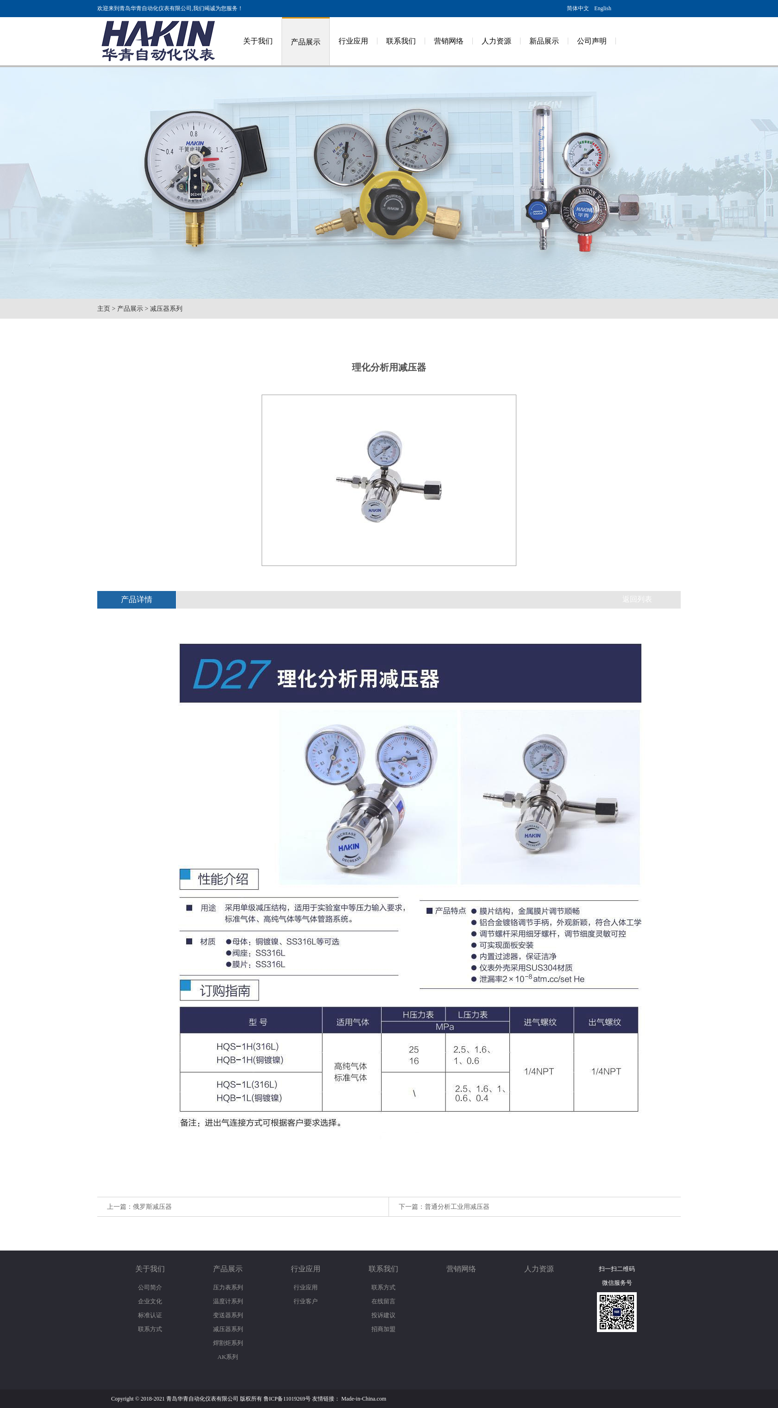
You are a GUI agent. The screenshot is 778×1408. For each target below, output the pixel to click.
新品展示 (544, 41)
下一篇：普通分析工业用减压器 (444, 1206)
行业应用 (353, 41)
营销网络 (449, 41)
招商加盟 (383, 1329)
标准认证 (150, 1315)
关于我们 (258, 41)
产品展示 (305, 42)
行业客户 (306, 1301)
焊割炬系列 (228, 1342)
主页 (103, 308)
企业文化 (150, 1301)
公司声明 (592, 41)
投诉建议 (383, 1315)
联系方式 (150, 1329)
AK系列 (228, 1356)
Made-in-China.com (363, 1398)
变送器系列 (228, 1315)
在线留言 (383, 1301)
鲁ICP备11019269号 (287, 1398)
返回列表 (637, 599)
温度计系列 (228, 1301)
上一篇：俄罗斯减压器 (139, 1206)
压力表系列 (228, 1287)
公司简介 (150, 1287)
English (602, 8)
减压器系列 (166, 308)
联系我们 (401, 41)
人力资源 (496, 41)
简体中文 (578, 8)
